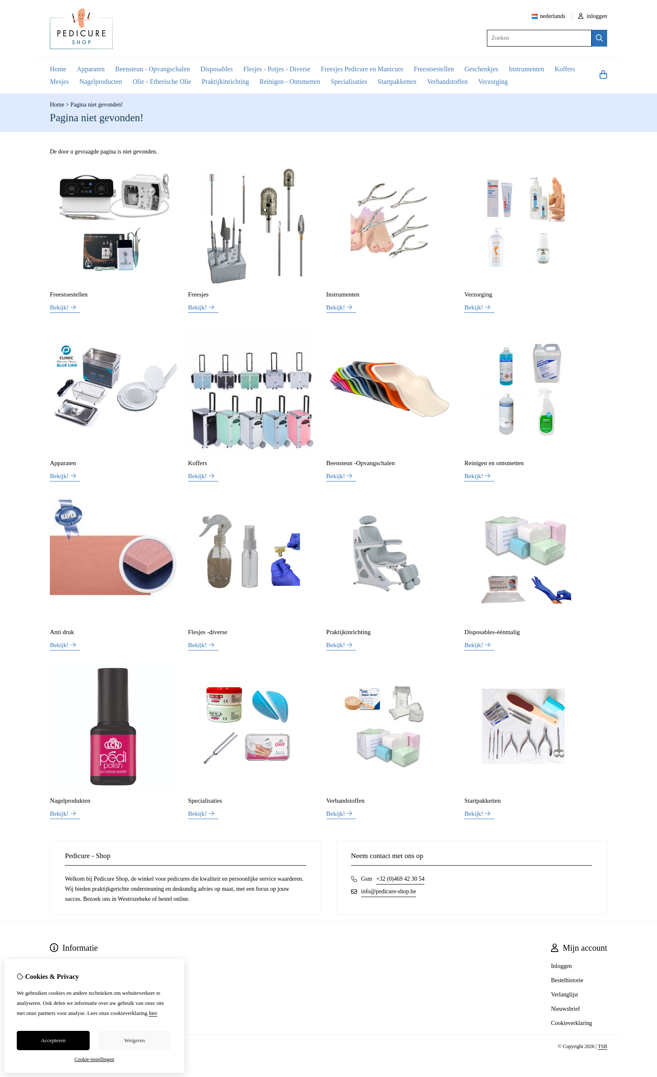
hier (153, 1013)
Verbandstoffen (447, 81)
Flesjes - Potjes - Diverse (276, 69)
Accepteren (53, 1040)
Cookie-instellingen (94, 1059)
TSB (602, 1046)
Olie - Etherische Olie (162, 81)
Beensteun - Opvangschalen (152, 69)
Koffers (565, 69)
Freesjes (198, 294)
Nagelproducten (100, 81)
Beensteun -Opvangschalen (360, 463)
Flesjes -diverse (208, 632)
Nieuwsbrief (565, 1009)
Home (58, 69)
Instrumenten (526, 69)
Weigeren (134, 1040)
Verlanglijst (564, 994)
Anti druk (62, 632)
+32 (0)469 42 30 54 (400, 879)
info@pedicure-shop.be (388, 891)
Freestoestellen (434, 69)
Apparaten (91, 69)
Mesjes (59, 81)
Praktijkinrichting (225, 81)
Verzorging (493, 81)
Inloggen (561, 966)
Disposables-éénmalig (492, 632)
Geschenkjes (481, 69)
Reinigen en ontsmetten (494, 463)
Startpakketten (397, 81)
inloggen (593, 16)
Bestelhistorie (567, 980)
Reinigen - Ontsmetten (289, 81)
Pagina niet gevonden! (96, 104)
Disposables (216, 69)
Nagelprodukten (70, 800)
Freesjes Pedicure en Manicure (362, 69)
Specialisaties (349, 81)
